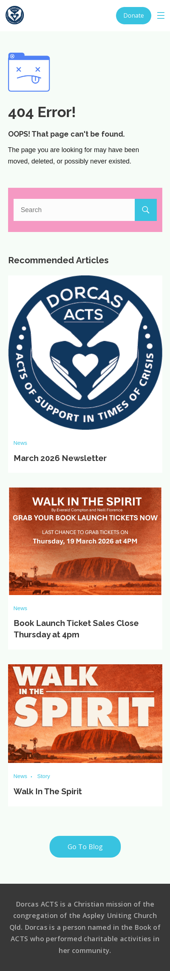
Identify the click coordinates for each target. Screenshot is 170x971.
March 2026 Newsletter (60, 458)
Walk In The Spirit (48, 791)
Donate (133, 15)
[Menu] (160, 15)
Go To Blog (85, 846)
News (21, 443)
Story (43, 776)
